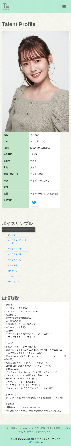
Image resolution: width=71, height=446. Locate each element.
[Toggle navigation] (64, 6)
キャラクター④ (15, 260)
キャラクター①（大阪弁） (18, 241)
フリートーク (14, 282)
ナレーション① (15, 276)
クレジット (13, 235)
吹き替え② (13, 271)
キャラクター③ (15, 254)
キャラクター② (15, 249)
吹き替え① (13, 265)
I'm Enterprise (33, 442)
